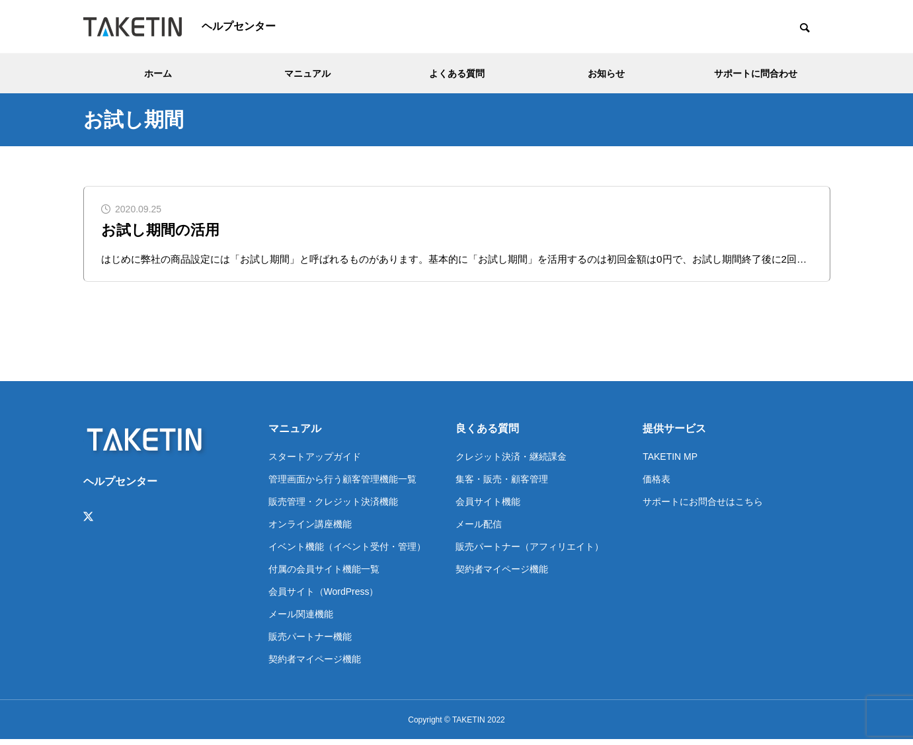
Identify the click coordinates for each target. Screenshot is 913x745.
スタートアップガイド (314, 462)
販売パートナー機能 (310, 641)
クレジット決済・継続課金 (511, 462)
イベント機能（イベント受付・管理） (347, 552)
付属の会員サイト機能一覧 (323, 574)
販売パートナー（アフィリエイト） (530, 552)
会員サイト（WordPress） (323, 597)
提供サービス (674, 433)
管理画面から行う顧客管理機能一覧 (342, 484)
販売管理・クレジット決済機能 (333, 507)
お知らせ (606, 73)
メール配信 (479, 529)
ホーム (158, 73)
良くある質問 (487, 433)
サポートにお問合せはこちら (703, 507)
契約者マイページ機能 (314, 664)
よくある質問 (457, 73)
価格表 (656, 484)
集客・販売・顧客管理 (502, 484)
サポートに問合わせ (755, 73)
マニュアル (307, 73)
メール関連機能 (300, 619)
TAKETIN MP (670, 462)
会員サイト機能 (488, 507)
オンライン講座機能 (310, 529)
